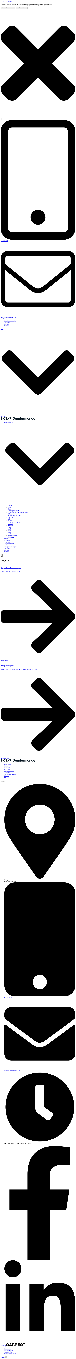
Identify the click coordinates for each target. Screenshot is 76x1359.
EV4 (9, 529)
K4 (9, 519)
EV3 (9, 527)
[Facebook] (39, 1259)
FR (4, 416)
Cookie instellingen (22, 8)
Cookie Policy (8, 1352)
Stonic (10, 507)
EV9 (9, 534)
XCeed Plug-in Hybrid (14, 515)
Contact (6, 326)
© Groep (13, 1345)
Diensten (7, 540)
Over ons (7, 542)
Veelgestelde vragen (10, 321)
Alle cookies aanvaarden (8, 8)
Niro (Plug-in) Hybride (15, 522)
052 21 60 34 (8, 997)
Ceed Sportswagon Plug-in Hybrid (18, 512)
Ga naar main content (7, 1)
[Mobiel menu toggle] (2, 555)
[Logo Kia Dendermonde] (18, 419)
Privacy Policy (8, 1350)
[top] (1, 119)
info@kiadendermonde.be (12, 1070)
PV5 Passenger (12, 535)
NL (2, 416)
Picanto (10, 505)
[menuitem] (39, 321)
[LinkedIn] (39, 1341)
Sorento (10, 525)
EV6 (9, 532)
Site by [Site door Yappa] (4, 1357)
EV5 (9, 530)
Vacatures (7, 322)
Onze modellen (8, 422)
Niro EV (10, 520)
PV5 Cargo (11, 537)
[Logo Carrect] (18, 761)
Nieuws (6, 324)
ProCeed (10, 517)
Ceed (9, 509)
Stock (6, 538)
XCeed (10, 514)
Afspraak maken (9, 543)
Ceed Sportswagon (13, 510)
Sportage (10, 524)
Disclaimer (7, 1349)
